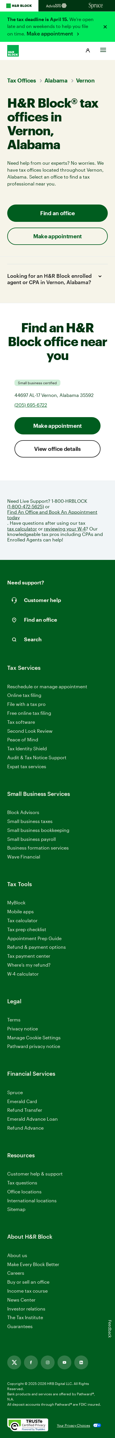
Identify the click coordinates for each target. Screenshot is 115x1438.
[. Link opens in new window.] (27, 1425)
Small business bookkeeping (38, 830)
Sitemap (16, 1209)
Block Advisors (23, 812)
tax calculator (22, 528)
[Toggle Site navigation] (103, 48)
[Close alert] (105, 27)
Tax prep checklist (26, 929)
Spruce (15, 1092)
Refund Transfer (24, 1110)
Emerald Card (22, 1101)
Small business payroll (31, 839)
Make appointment (50, 33)
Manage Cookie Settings (34, 1037)
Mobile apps (20, 911)
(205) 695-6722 (30, 405)
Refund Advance (25, 1127)
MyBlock (16, 902)
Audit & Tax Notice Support (36, 757)
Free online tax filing (29, 713)
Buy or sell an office (28, 1282)
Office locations (24, 1192)
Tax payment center (28, 956)
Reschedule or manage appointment (47, 686)
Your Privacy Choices (73, 1425)
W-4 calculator (23, 973)
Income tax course (27, 1290)
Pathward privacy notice (33, 1046)
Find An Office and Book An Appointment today (52, 514)
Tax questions (22, 1182)
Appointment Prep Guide (34, 938)
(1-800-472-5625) (25, 506)
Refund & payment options (36, 947)
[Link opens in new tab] (14, 1362)
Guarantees (20, 1326)
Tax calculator (22, 920)
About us (17, 1255)
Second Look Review (30, 731)
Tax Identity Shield (27, 748)
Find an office (57, 213)
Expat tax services (26, 767)
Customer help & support (35, 1174)
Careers (15, 1273)
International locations (32, 1201)
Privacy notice (22, 1028)
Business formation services (38, 847)
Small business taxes (30, 821)
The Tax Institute (25, 1318)
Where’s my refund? (29, 965)
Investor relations (26, 1309)
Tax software (21, 722)
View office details (57, 448)
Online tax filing (24, 695)
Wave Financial (23, 857)
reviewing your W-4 (65, 528)
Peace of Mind (22, 739)
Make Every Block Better (33, 1264)
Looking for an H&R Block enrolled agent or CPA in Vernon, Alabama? (55, 279)
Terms (14, 1019)
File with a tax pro (26, 704)
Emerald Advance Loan (32, 1119)
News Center (21, 1299)
